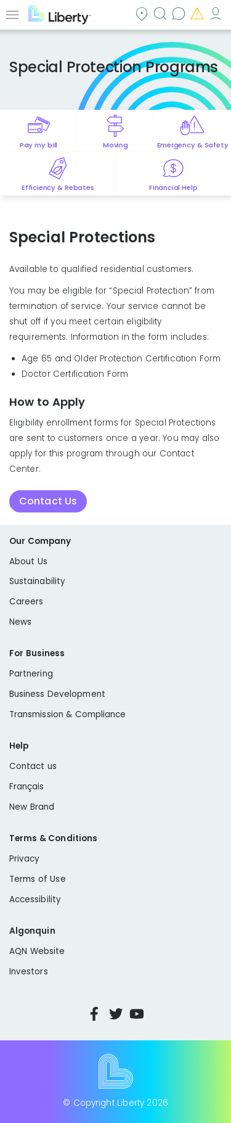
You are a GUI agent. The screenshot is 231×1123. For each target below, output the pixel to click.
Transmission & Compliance (67, 714)
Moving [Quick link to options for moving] (115, 145)
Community (143, 13)
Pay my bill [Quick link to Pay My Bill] (38, 145)
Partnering (31, 674)
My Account (217, 13)
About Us (28, 561)
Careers (26, 601)
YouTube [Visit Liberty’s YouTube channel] (137, 1014)
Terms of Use (37, 879)
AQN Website (37, 951)
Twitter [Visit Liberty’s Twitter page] (116, 1014)
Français (26, 786)
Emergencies (198, 13)
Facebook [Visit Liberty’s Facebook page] (94, 1014)
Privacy (24, 859)
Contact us (180, 13)
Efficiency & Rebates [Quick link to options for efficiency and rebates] (58, 187)
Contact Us (48, 501)
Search (161, 13)
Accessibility (35, 899)
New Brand (31, 807)
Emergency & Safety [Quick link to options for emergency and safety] (193, 145)
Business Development (57, 694)
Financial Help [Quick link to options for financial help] (173, 187)
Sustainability (37, 581)
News (20, 622)
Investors (28, 971)
